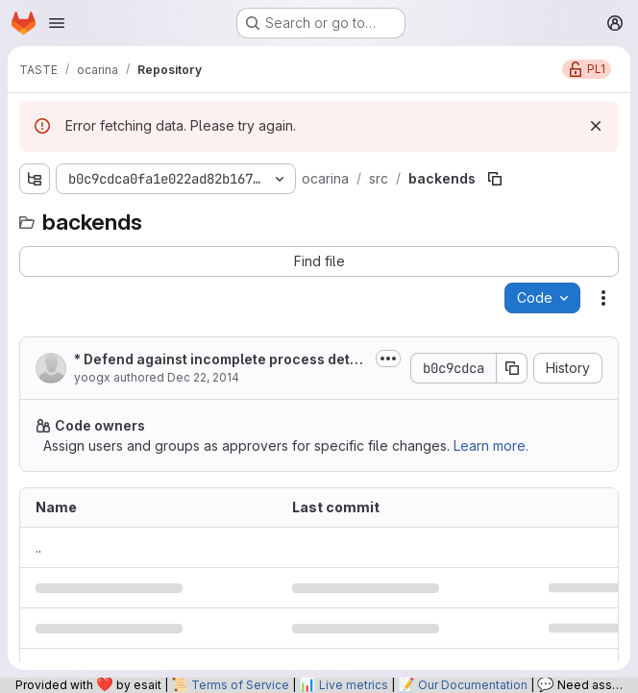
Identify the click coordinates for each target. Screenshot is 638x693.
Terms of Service (240, 685)
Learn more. (491, 445)
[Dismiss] (595, 125)
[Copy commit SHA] (512, 368)
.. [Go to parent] (38, 547)
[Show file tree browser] (34, 178)
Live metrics (353, 685)
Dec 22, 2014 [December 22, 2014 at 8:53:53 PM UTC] (203, 377)
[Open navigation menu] (56, 23)
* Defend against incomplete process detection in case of (220, 360)
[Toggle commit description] (388, 358)
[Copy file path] (494, 178)
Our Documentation (473, 685)
